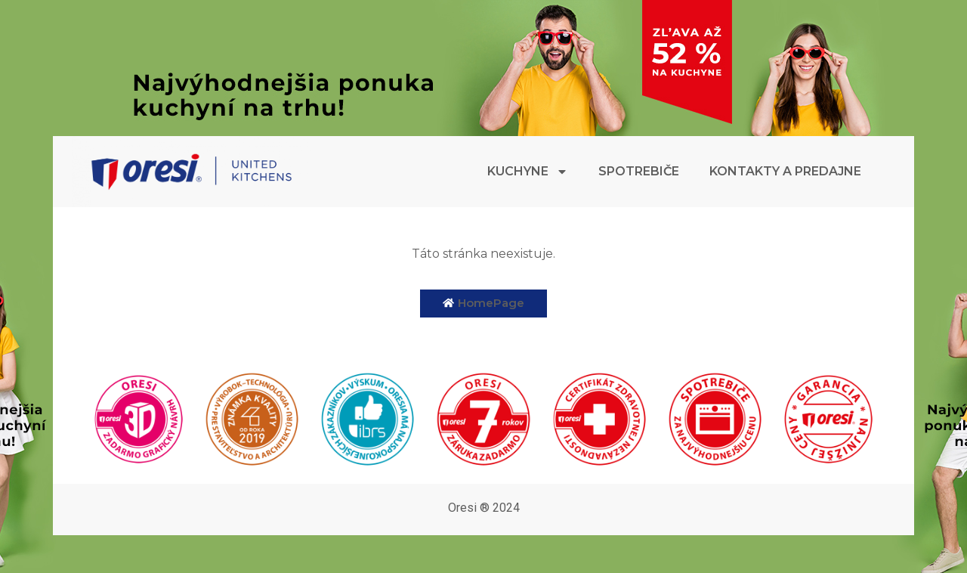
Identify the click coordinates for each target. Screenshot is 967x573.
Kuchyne (527, 171)
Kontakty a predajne (785, 171)
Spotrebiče (638, 171)
